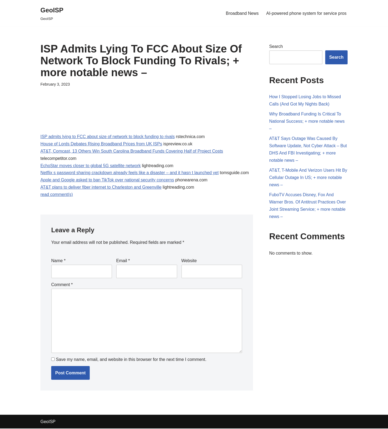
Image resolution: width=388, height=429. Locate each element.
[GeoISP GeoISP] (51, 13)
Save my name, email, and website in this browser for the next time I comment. (131, 360)
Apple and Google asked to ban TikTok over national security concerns (107, 180)
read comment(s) (56, 195)
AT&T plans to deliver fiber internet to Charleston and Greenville (101, 187)
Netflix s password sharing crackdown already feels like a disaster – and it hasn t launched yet (130, 173)
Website (189, 261)
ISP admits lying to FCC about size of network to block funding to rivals (107, 136)
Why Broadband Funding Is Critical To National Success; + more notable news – (307, 121)
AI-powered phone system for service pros (306, 13)
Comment (62, 285)
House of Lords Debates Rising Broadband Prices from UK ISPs (101, 144)
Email (123, 261)
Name (58, 261)
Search (276, 46)
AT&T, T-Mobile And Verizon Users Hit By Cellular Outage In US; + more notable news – (305, 178)
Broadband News (241, 13)
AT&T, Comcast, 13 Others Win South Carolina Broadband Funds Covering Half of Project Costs (132, 151)
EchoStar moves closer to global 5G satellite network (90, 166)
